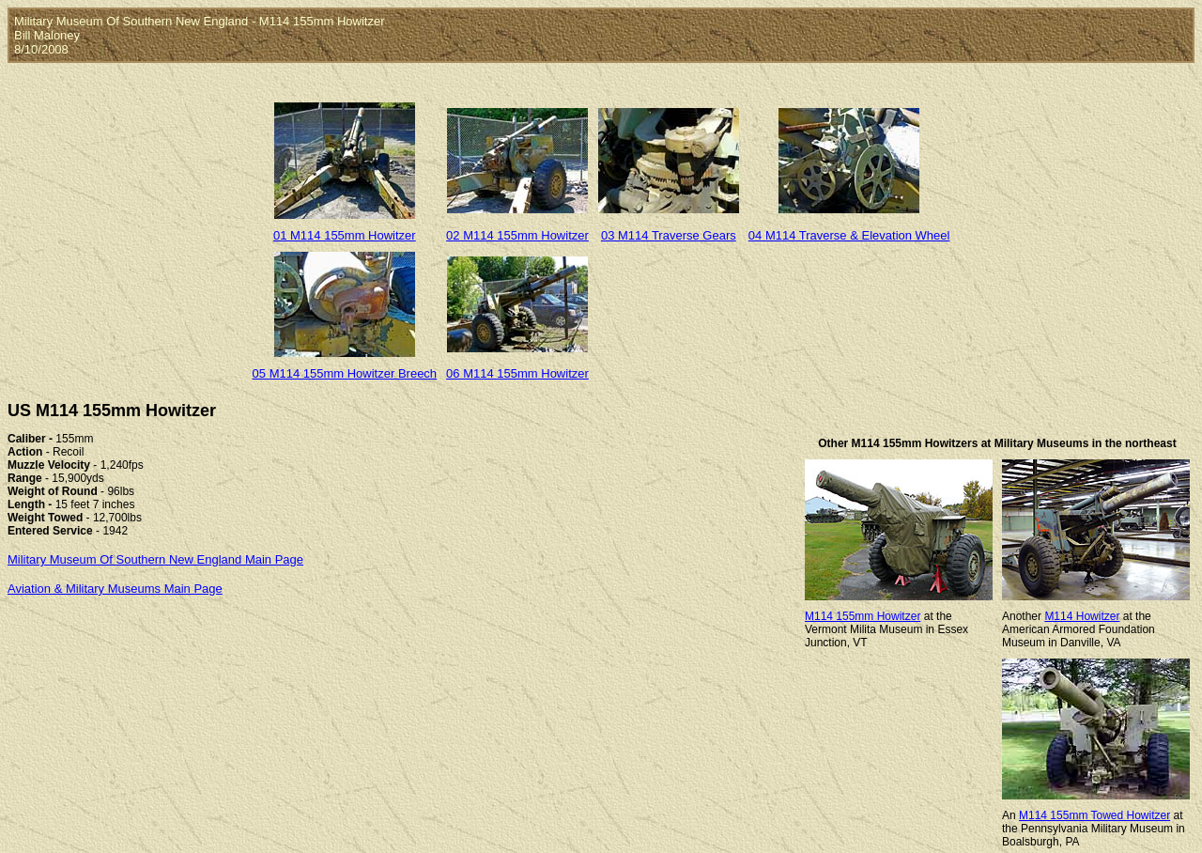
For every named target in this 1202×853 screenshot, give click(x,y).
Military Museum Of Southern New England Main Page (155, 559)
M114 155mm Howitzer (862, 616)
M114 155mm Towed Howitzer (1094, 815)
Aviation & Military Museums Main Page (115, 589)
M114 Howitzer (1081, 616)
